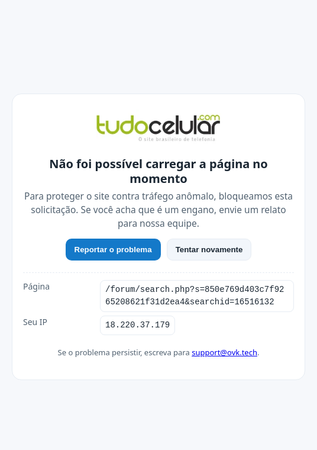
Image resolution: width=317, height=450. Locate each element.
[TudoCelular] (158, 129)
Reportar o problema (113, 249)
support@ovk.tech (224, 352)
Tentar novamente (209, 249)
